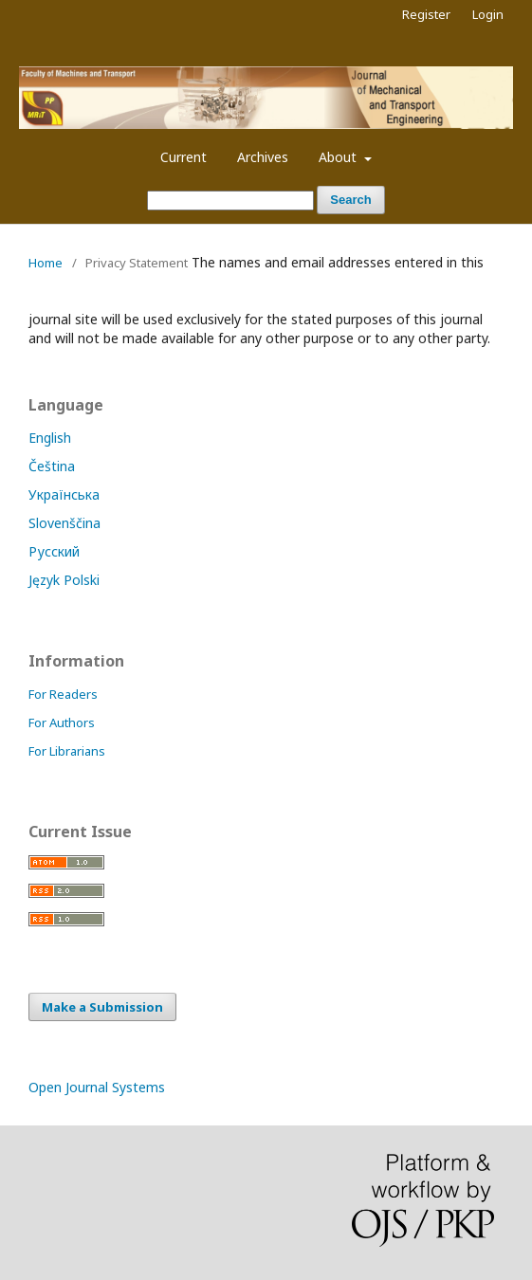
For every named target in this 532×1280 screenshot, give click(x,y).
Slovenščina (64, 523)
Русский (54, 551)
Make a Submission (102, 1006)
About (339, 157)
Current (183, 157)
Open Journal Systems (96, 1087)
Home (45, 262)
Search (350, 199)
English (49, 438)
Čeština (51, 466)
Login (488, 14)
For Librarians (66, 750)
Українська (64, 494)
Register (426, 14)
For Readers (63, 694)
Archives (262, 157)
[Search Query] (230, 200)
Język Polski (64, 580)
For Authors (61, 722)
